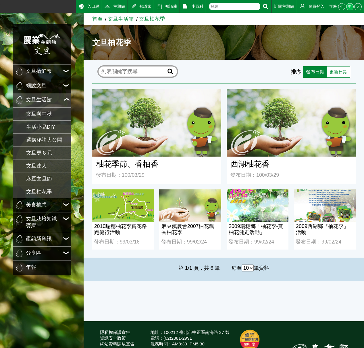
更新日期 (337, 72)
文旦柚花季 (39, 192)
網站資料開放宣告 (117, 343)
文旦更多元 (39, 153)
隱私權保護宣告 (115, 332)
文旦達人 (36, 166)
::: (2, 5)
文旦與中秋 (39, 114)
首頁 (97, 19)
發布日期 (311, 72)
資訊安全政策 (113, 338)
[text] (234, 6)
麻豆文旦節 (39, 179)
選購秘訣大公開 (44, 140)
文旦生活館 (121, 19)
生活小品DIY (40, 127)
